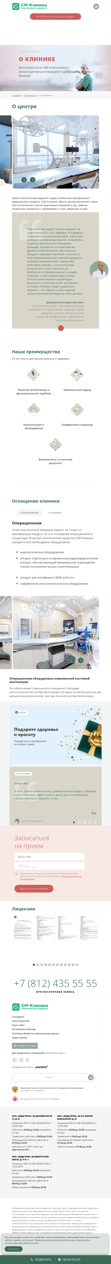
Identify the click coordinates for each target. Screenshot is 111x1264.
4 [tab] (88, 757)
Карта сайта (18, 1025)
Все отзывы (23, 773)
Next (32, 180)
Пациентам (30, 95)
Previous (24, 180)
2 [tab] (36, 607)
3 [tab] (47, 607)
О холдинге (18, 1016)
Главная (16, 95)
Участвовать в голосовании (32, 1090)
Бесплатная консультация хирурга (55, 16)
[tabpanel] (55, 632)
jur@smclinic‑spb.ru (55, 1052)
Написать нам (26, 1045)
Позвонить (41, 1259)
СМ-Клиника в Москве (23, 1029)
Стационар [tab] (54, 512)
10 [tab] (69, 965)
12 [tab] (77, 965)
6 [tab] (53, 965)
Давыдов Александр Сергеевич (65, 302)
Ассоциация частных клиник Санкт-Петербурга (39, 1099)
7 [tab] (57, 965)
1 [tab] (25, 607)
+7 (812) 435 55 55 (55, 983)
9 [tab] (65, 965)
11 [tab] (73, 965)
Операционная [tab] (29, 512)
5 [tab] (93, 757)
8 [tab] (61, 965)
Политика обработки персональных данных (35, 1033)
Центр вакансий (20, 1020)
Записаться (69, 1259)
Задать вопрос (19, 1037)
